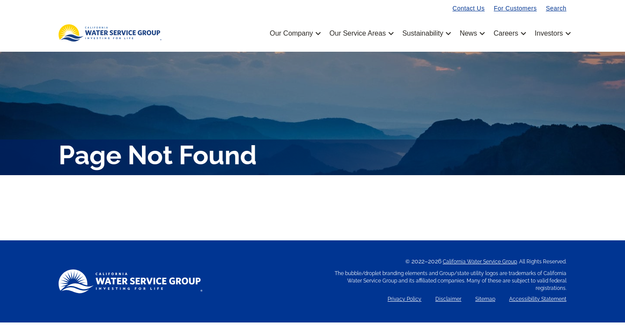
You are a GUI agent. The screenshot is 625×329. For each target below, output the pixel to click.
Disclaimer (448, 306)
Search (556, 8)
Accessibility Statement (537, 306)
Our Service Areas (360, 33)
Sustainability (426, 33)
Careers (509, 33)
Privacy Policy (404, 306)
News (472, 33)
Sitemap (485, 306)
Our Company (294, 33)
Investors (549, 33)
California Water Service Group (480, 268)
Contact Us (469, 8)
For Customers (515, 8)
